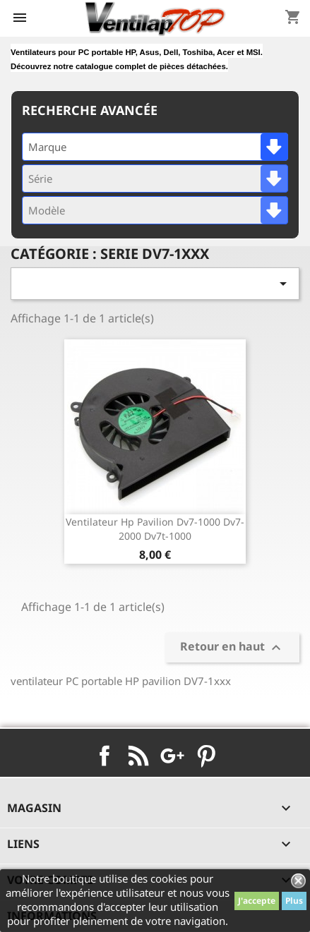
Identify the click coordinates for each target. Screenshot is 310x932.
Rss (138, 756)
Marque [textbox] (47, 147)
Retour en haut (232, 647)
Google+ (172, 756)
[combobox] (155, 147)
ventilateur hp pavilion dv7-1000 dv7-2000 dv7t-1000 (155, 529)
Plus (294, 901)
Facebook (104, 756)
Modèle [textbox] (46, 210)
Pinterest (206, 756)
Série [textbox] (40, 178)
